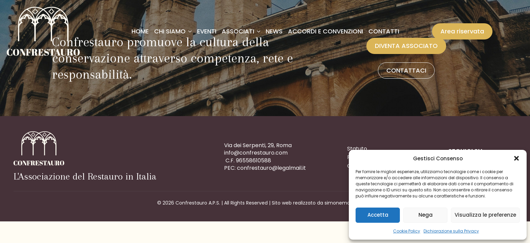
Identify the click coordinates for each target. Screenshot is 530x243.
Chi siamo (170, 31)
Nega (425, 214)
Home (140, 31)
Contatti (383, 31)
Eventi (206, 31)
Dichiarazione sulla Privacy (451, 231)
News (274, 31)
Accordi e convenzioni (325, 31)
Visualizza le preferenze (485, 214)
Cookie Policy (406, 231)
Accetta (377, 214)
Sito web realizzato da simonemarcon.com (322, 202)
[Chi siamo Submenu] (190, 31)
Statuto (357, 149)
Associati (238, 31)
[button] (516, 158)
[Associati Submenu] (258, 31)
